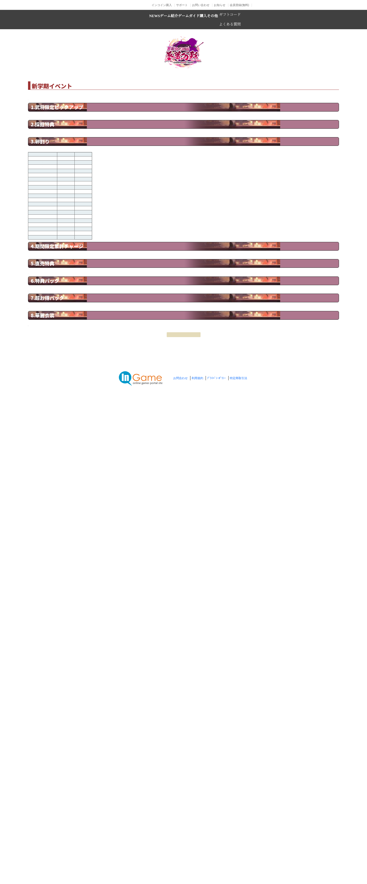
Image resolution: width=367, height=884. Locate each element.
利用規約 (197, 865)
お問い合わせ (200, 5)
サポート (182, 5)
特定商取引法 (238, 865)
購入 (224, 19)
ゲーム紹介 (150, 19)
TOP (92, 72)
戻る (183, 828)
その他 (249, 19)
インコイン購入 (161, 5)
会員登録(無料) (239, 5)
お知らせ (219, 5)
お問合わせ (180, 865)
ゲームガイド (192, 19)
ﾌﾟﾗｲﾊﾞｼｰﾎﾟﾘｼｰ (216, 865)
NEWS (118, 19)
